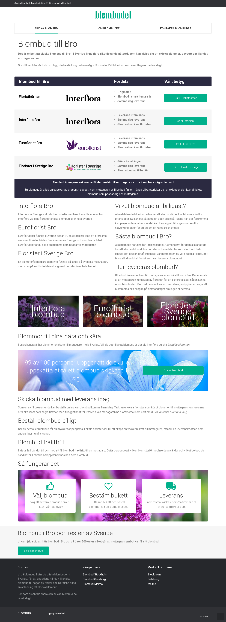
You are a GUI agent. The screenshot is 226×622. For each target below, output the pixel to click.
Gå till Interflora (186, 121)
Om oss (204, 616)
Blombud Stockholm (95, 574)
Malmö (152, 584)
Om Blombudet (109, 28)
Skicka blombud (46, 28)
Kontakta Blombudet (175, 28)
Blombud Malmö (93, 584)
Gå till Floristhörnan (186, 97)
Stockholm (154, 574)
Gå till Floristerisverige (186, 167)
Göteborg (153, 579)
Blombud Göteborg (94, 579)
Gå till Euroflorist (185, 144)
